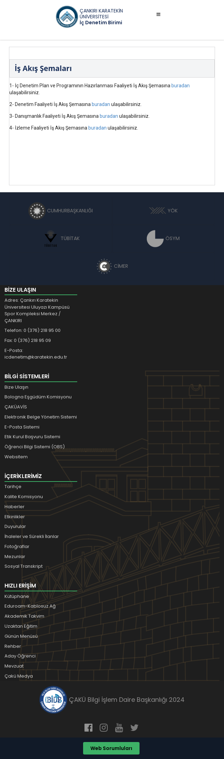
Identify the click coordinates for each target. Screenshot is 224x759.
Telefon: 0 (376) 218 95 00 (33, 330)
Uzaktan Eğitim (21, 626)
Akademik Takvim (24, 616)
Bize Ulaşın (16, 387)
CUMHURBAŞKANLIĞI (60, 210)
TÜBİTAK (61, 238)
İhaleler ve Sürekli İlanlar (32, 536)
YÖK (163, 210)
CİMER (112, 266)
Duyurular (15, 526)
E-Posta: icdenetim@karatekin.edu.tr (36, 354)
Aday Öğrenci (20, 656)
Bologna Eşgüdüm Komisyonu (38, 397)
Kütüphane (17, 596)
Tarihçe (13, 486)
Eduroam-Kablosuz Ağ (30, 606)
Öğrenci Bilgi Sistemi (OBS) (35, 446)
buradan (180, 85)
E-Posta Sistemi (22, 427)
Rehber (13, 646)
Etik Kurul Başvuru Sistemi (32, 436)
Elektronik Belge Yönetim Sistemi (41, 417)
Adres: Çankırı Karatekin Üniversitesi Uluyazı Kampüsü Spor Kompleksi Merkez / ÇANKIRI (37, 310)
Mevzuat (14, 666)
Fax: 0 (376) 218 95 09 (28, 340)
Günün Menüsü (21, 636)
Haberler (15, 506)
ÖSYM (163, 238)
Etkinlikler (15, 516)
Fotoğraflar (17, 546)
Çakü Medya (19, 676)
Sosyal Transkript (24, 566)
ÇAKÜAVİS (16, 407)
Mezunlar (15, 556)
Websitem (16, 456)
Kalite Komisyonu (24, 496)
